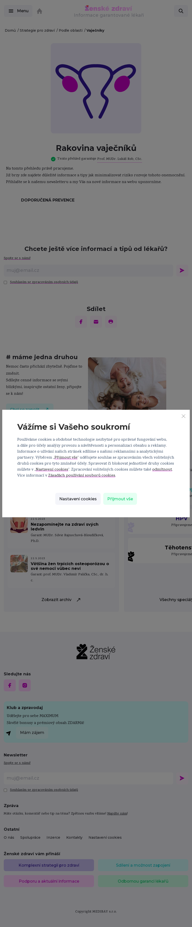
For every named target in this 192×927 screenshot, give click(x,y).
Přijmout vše (66, 458)
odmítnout (162, 470)
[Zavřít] (183, 415)
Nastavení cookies (52, 470)
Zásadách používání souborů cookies (81, 476)
